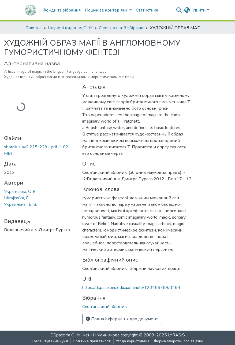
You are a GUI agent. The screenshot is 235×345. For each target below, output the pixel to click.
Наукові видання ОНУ (70, 28)
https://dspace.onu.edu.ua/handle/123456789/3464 (131, 288)
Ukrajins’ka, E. (16, 198)
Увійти (199, 10)
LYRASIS (176, 335)
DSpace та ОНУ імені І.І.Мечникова (85, 335)
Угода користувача (133, 341)
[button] (186, 10)
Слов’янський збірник (121, 28)
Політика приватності (92, 341)
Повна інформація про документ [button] (122, 319)
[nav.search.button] (178, 10)
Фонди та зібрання (62, 10)
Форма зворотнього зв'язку (178, 341)
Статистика (147, 10)
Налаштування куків (50, 341)
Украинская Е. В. (20, 204)
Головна (33, 28)
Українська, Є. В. (20, 191)
